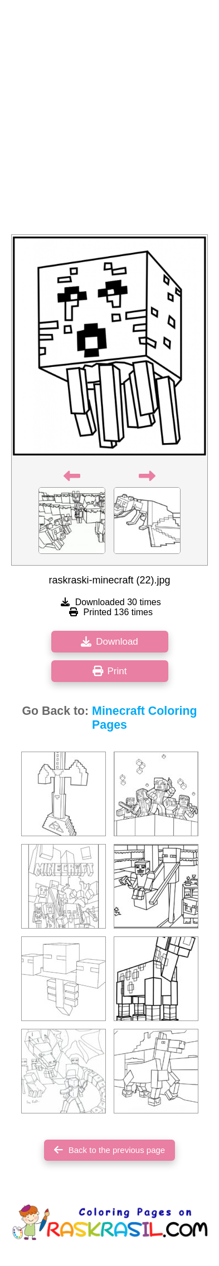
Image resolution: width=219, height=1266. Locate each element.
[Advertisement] (109, 120)
